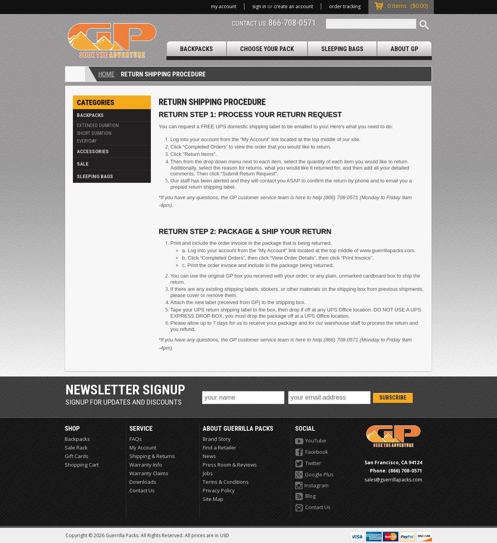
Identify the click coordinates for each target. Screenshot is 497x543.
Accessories (93, 151)
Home (106, 74)
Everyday (87, 141)
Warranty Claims (148, 473)
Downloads (142, 481)
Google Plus (314, 475)
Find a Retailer (219, 447)
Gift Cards (76, 456)
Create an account (293, 6)
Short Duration (94, 133)
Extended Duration (98, 125)
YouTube (310, 441)
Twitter (308, 464)
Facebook (311, 452)
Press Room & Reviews (230, 464)
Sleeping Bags (95, 176)
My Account (223, 6)
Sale (82, 164)
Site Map (213, 498)
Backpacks (90, 115)
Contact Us (142, 490)
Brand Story (217, 438)
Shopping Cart (82, 464)
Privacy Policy (219, 490)
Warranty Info (145, 464)
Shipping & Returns (152, 456)
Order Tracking (345, 6)
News (209, 456)
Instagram (312, 485)
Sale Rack (76, 447)
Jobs (208, 473)
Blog (305, 496)
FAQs (135, 438)
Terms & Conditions (226, 481)
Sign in (259, 6)
